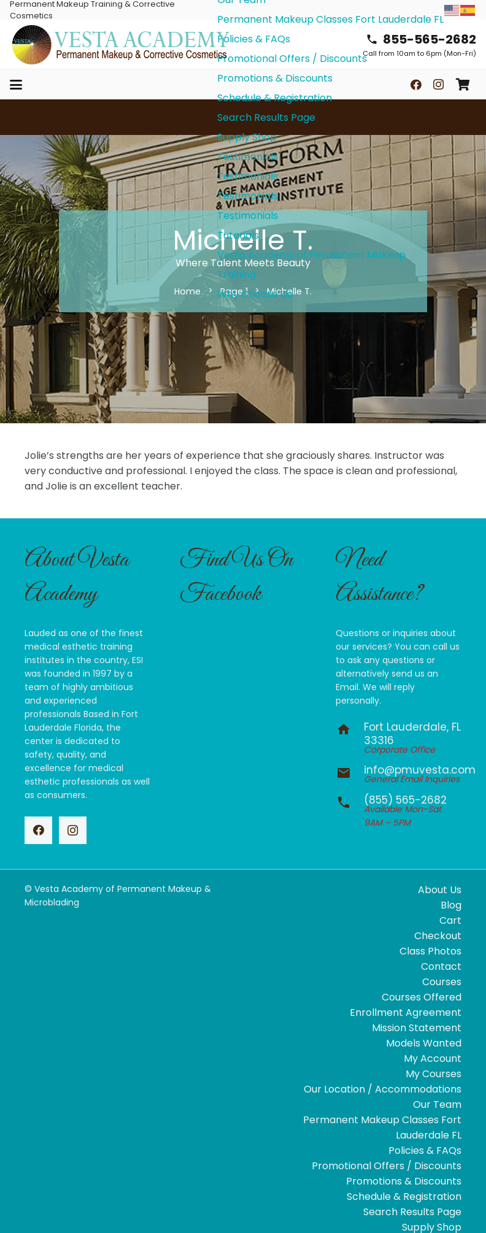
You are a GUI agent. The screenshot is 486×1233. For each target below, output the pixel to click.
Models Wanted (423, 1043)
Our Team (437, 1104)
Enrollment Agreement (405, 1012)
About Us (439, 890)
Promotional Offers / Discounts (386, 1166)
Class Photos (430, 951)
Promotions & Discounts (403, 1181)
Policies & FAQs (424, 1150)
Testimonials (247, 157)
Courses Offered (421, 997)
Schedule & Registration (404, 1196)
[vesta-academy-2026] (120, 44)
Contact (441, 966)
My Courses (433, 1074)
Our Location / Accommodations (382, 1089)
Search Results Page (266, 117)
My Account (432, 1058)
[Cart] (462, 84)
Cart (450, 920)
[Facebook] (416, 85)
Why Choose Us (254, 294)
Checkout (437, 936)
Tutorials (238, 235)
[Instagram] (438, 85)
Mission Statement (416, 1028)
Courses (441, 982)
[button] (16, 85)
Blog (451, 905)
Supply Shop (247, 137)
